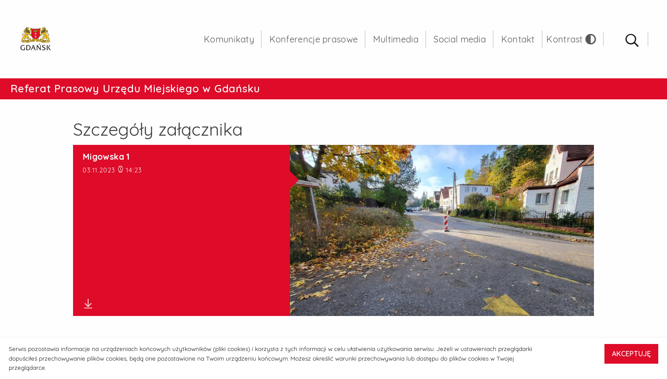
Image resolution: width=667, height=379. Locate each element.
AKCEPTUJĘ (631, 353)
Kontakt (518, 39)
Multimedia (396, 39)
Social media (459, 39)
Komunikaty (229, 39)
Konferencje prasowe (313, 39)
